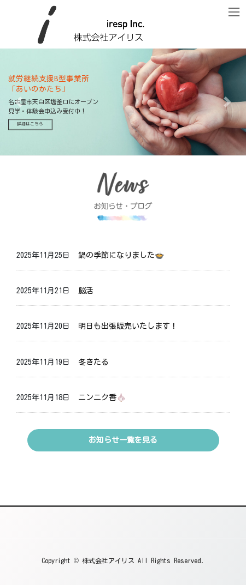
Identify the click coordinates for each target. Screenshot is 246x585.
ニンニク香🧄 (102, 397)
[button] (18, 102)
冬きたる (93, 362)
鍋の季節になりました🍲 (121, 255)
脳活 (85, 290)
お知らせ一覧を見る (123, 440)
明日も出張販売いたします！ (128, 326)
